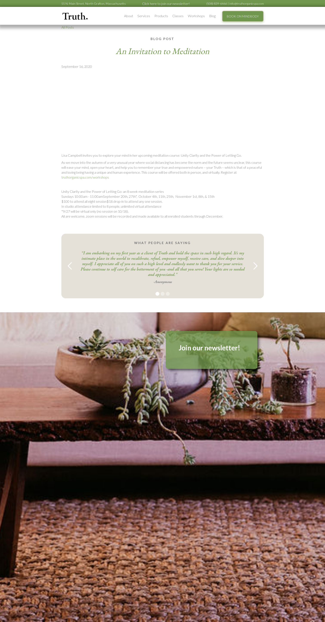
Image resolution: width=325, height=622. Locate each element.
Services (143, 16)
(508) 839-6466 (216, 3)
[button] (128, 16)
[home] (75, 16)
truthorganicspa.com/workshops (85, 177)
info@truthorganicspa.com (246, 3)
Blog (212, 16)
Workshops (196, 16)
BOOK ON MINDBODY (243, 16)
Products (161, 16)
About (128, 16)
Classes (177, 16)
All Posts (67, 27)
